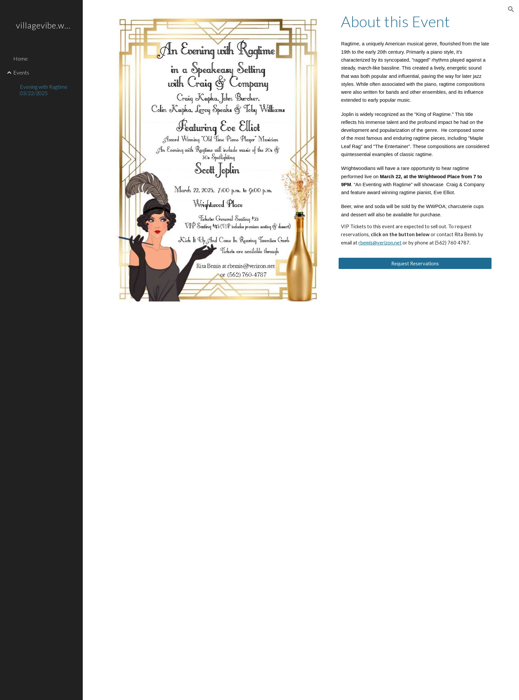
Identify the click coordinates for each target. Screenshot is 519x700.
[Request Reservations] (415, 263)
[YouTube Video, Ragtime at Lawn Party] (203, 629)
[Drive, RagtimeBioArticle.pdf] (301, 437)
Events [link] (21, 72)
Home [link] (20, 58)
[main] (415, 21)
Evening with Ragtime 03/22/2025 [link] (44, 89)
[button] (511, 9)
